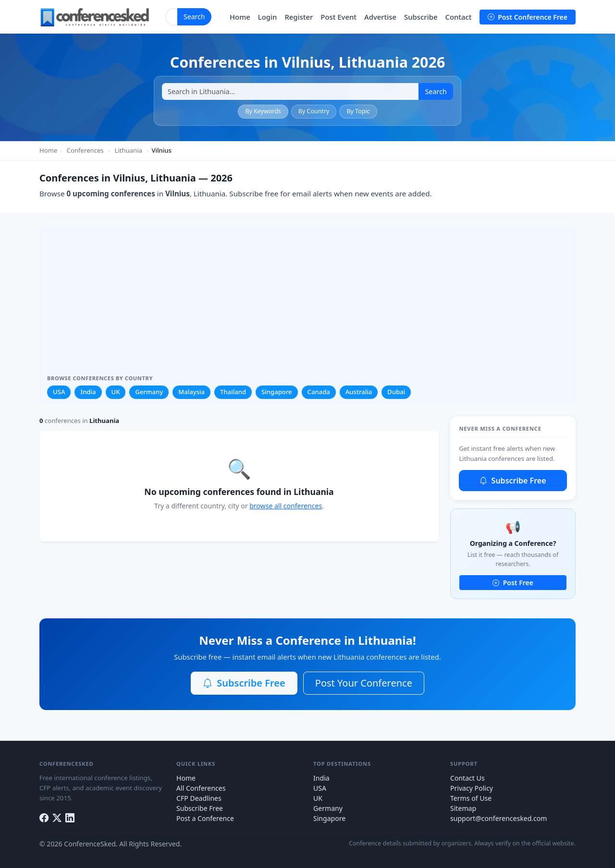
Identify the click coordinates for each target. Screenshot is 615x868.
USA (59, 391)
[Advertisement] (307, 303)
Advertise (380, 17)
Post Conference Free (527, 17)
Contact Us (467, 778)
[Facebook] (44, 818)
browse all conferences (285, 505)
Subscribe (420, 17)
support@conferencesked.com (498, 818)
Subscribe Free (513, 480)
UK (115, 391)
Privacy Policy (471, 788)
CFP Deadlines (198, 798)
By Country (314, 111)
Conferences (85, 150)
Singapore (276, 391)
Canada (319, 391)
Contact (458, 17)
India (88, 391)
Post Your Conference (363, 682)
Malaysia (191, 391)
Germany (149, 391)
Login (267, 17)
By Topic (357, 111)
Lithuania (128, 150)
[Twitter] (57, 818)
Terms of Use (471, 798)
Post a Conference (205, 818)
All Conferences (200, 788)
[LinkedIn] (69, 818)
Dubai (396, 391)
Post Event (338, 17)
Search (194, 16)
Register (298, 17)
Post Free (512, 582)
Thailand (233, 391)
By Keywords (263, 111)
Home (240, 17)
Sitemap (463, 808)
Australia (358, 391)
